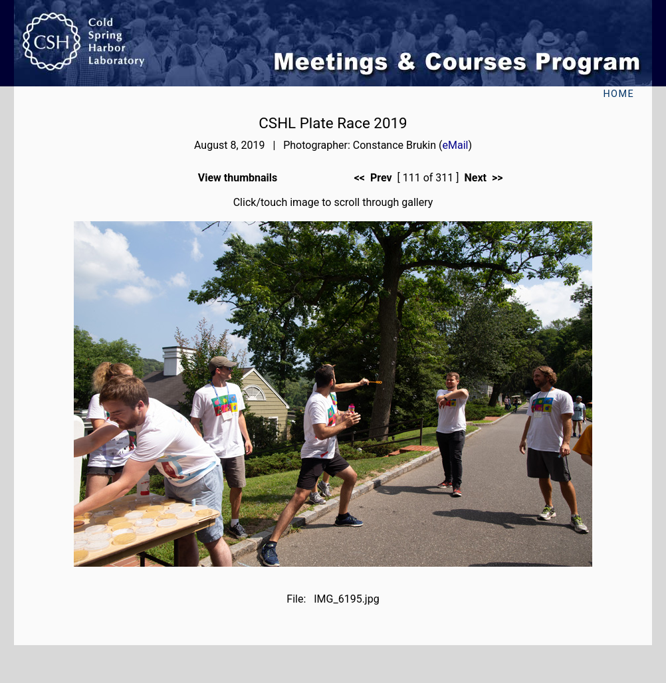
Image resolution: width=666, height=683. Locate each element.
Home (618, 94)
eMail (456, 145)
